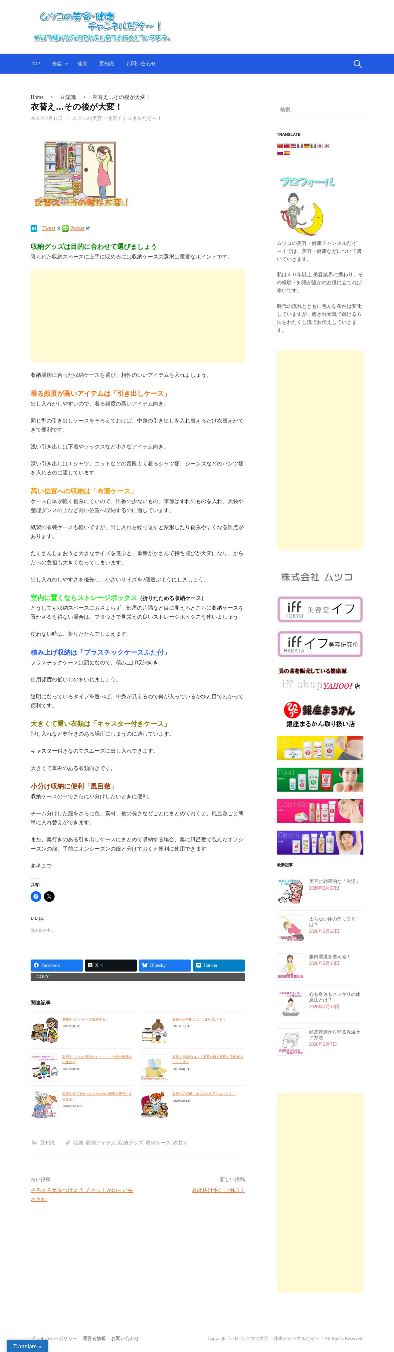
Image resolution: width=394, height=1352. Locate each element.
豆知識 (106, 63)
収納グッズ (130, 1142)
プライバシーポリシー (54, 1338)
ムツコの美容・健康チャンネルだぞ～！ (117, 118)
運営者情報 (94, 1338)
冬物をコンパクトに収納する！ (85, 1019)
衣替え (180, 1142)
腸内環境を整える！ (330, 956)
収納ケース (158, 1142)
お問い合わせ (141, 63)
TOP (35, 63)
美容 (57, 63)
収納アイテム (101, 1142)
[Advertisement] (138, 315)
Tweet (51, 228)
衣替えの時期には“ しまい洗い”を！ (199, 1019)
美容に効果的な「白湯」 (334, 881)
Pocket (80, 228)
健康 (82, 63)
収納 (78, 1142)
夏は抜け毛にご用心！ (218, 1190)
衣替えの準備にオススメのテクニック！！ (204, 1094)
